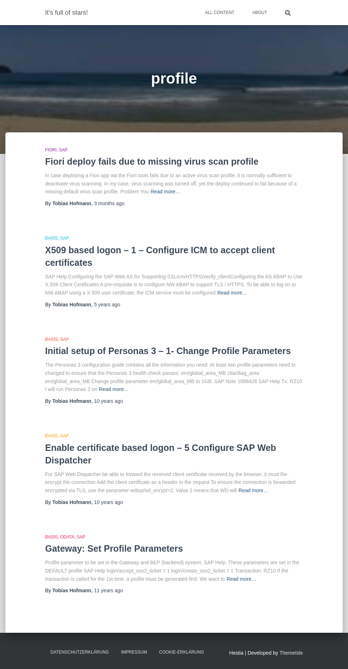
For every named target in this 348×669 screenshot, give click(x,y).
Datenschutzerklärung (79, 652)
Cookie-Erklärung (181, 652)
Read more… (165, 191)
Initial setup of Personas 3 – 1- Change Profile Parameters (168, 351)
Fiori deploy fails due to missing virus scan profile (151, 161)
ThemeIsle (291, 653)
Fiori (51, 149)
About (259, 12)
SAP (63, 149)
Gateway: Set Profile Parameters (114, 548)
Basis (51, 238)
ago (109, 203)
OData (67, 537)
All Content (219, 12)
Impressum (134, 652)
